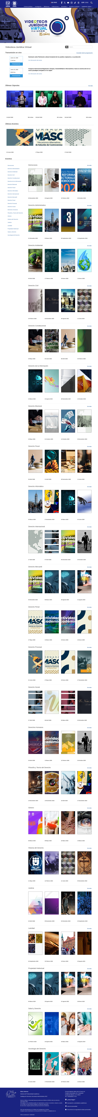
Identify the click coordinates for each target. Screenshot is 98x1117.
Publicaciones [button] (56, 6)
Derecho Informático (13, 190)
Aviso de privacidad (71, 1106)
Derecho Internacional (13, 194)
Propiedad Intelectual (13, 228)
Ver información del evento (35, 60)
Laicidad (10, 225)
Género (9, 216)
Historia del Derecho (13, 219)
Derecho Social (11, 206)
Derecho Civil (11, 175)
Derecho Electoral (12, 184)
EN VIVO (53, 2)
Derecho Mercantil (12, 197)
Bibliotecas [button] (47, 6)
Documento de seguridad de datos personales (78, 1109)
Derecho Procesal (12, 203)
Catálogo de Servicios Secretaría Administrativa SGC (33, 1096)
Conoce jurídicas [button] (28, 6)
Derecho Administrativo (13, 168)
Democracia (11, 165)
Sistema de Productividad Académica (29, 1094)
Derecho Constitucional (14, 178)
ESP (83, 2)
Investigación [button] (38, 6)
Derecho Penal (11, 200)
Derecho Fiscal (11, 187)
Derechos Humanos (13, 209)
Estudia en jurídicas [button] (74, 6)
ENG (86, 2)
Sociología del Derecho (14, 235)
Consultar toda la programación (84, 53)
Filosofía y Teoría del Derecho (15, 213)
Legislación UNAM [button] (86, 6)
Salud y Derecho (12, 232)
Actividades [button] (64, 6)
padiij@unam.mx (52, 1111)
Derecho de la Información (14, 181)
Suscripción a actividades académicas (76, 1103)
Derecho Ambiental (12, 171)
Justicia (9, 222)
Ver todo (90, 85)
